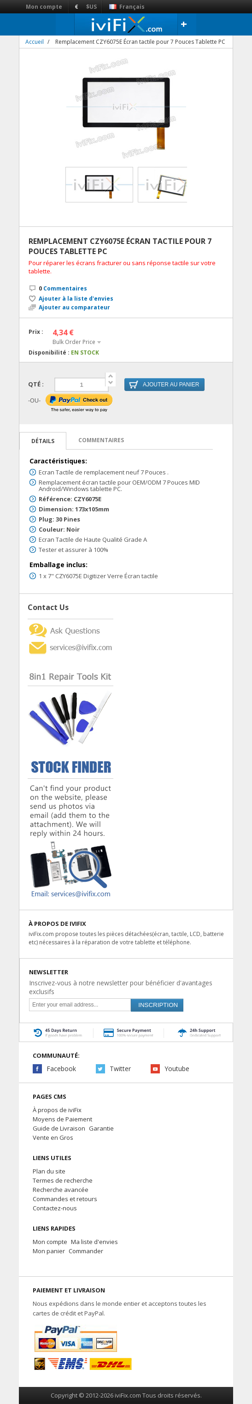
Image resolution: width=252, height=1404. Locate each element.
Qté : (36, 384)
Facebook (61, 1068)
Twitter (120, 1068)
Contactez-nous (55, 1208)
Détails (42, 441)
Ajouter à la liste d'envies (76, 299)
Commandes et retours (65, 1199)
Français (127, 7)
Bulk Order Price (74, 342)
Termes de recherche (63, 1180)
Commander (86, 1251)
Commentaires (63, 288)
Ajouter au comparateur (74, 307)
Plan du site (49, 1171)
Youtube (176, 1068)
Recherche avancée (60, 1189)
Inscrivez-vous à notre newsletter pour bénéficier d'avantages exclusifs (120, 987)
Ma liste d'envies (94, 1242)
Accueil (34, 42)
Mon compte (44, 7)
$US (91, 7)
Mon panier (49, 1251)
